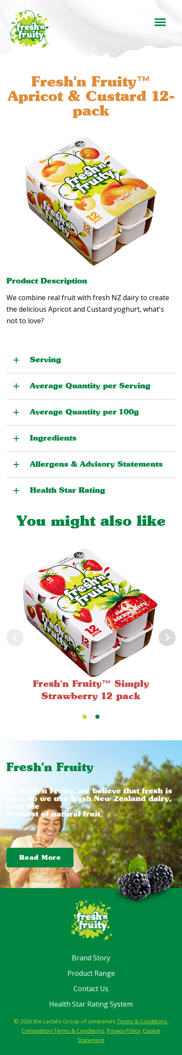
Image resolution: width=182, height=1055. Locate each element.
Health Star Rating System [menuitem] (91, 1004)
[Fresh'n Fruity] (29, 29)
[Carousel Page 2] (97, 717)
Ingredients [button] (53, 438)
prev (15, 637)
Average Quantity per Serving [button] (90, 385)
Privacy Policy (123, 1030)
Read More (40, 857)
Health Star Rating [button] (67, 490)
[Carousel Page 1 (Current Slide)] (84, 717)
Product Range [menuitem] (91, 973)
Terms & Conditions (142, 1021)
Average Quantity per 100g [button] (84, 412)
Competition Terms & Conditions (62, 1030)
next (167, 638)
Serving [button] (45, 359)
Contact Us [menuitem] (91, 988)
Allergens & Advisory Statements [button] (96, 464)
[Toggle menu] (160, 22)
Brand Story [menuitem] (91, 958)
